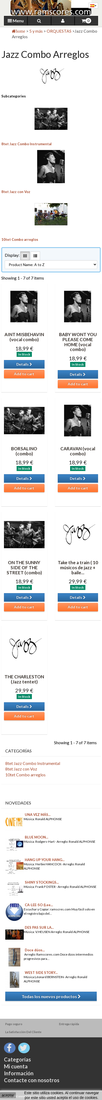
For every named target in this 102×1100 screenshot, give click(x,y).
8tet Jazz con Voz (15, 192)
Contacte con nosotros (31, 1080)
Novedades (18, 802)
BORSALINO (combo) (24, 451)
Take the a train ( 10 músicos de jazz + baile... (78, 567)
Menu (16, 20)
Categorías (17, 1059)
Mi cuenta (16, 1066)
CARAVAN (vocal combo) (77, 451)
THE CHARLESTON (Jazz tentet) (24, 679)
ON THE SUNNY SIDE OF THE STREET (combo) (24, 567)
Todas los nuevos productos (51, 996)
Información (18, 1073)
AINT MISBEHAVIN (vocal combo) (24, 337)
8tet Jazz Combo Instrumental (26, 144)
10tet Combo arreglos (19, 239)
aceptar (8, 1095)
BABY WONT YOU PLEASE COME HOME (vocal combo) (78, 342)
